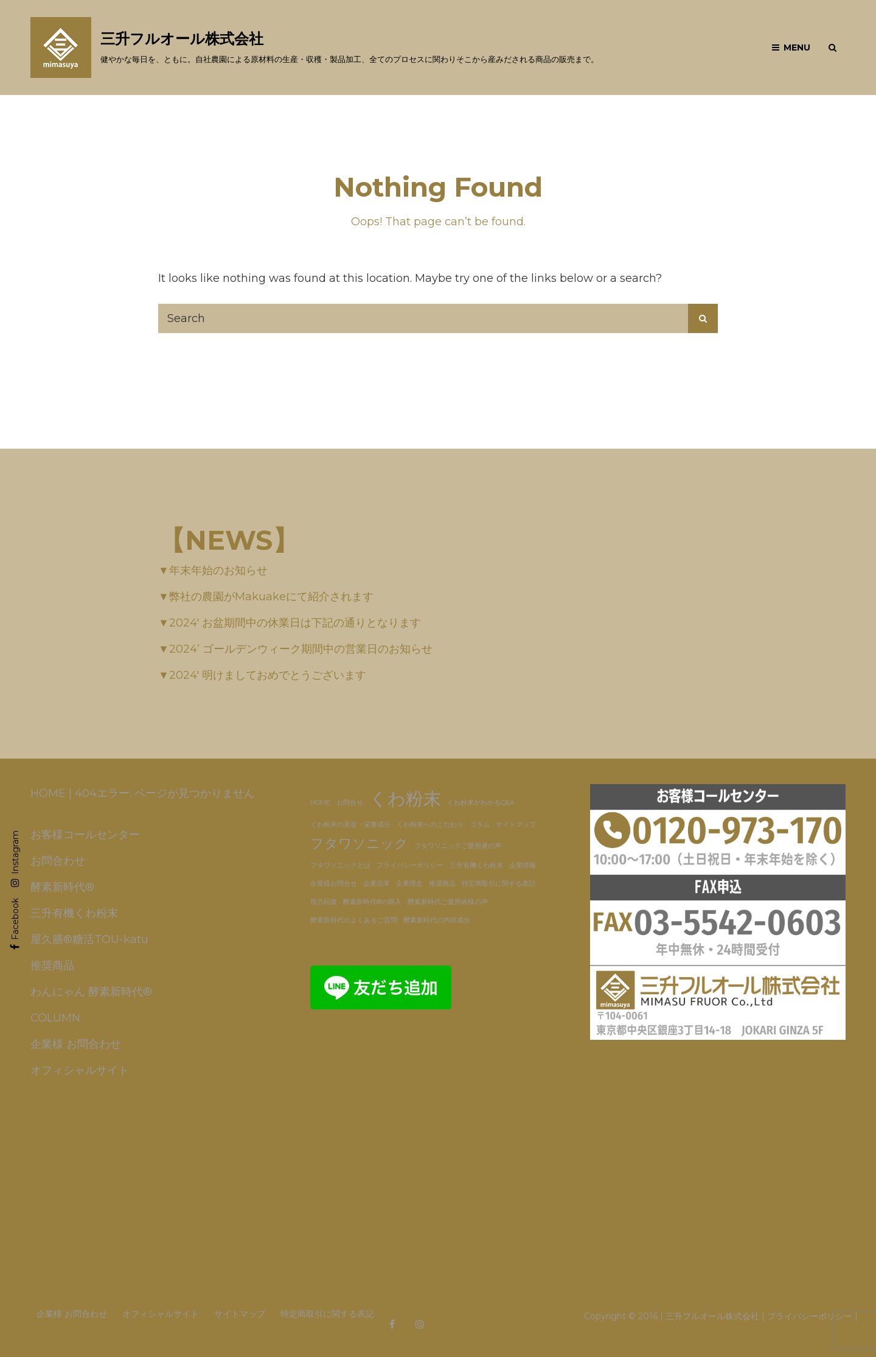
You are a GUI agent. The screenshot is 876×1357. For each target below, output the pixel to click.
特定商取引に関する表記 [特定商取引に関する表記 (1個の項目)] (498, 884)
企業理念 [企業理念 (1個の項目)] (409, 884)
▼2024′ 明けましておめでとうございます (262, 675)
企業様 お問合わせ (75, 1044)
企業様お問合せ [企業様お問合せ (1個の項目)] (333, 884)
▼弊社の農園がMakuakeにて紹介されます (266, 596)
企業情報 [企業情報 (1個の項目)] (522, 865)
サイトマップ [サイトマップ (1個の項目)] (516, 825)
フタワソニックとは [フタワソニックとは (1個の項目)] (340, 865)
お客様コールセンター (85, 834)
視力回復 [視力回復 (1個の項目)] (323, 902)
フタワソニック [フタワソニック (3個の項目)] (359, 843)
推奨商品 (52, 965)
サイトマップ (239, 1313)
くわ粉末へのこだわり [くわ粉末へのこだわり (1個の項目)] (430, 825)
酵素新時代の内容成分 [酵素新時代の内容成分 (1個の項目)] (436, 920)
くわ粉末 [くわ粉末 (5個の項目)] (405, 798)
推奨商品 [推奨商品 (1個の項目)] (442, 884)
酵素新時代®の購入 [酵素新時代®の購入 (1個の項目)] (372, 902)
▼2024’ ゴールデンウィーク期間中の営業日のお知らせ (295, 649)
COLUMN (55, 1018)
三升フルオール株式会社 (181, 38)
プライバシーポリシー (809, 1316)
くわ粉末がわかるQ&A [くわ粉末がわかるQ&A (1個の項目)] (481, 803)
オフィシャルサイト (79, 1070)
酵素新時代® (62, 887)
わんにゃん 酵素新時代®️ (91, 991)
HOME (48, 793)
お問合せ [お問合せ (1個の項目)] (349, 803)
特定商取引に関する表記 (327, 1313)
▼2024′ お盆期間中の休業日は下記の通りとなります (289, 622)
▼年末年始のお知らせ (213, 570)
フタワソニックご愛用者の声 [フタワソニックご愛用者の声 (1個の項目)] (457, 846)
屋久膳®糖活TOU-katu (89, 939)
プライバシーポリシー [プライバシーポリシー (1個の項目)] (410, 865)
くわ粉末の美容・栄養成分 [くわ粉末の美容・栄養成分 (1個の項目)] (350, 825)
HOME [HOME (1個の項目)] (320, 803)
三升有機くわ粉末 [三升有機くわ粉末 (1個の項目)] (476, 865)
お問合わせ (57, 861)
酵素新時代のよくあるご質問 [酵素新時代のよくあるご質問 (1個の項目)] (353, 920)
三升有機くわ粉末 (74, 913)
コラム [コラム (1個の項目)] (480, 825)
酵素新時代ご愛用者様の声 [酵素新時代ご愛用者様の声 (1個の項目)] (448, 902)
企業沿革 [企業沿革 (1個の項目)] (376, 884)
